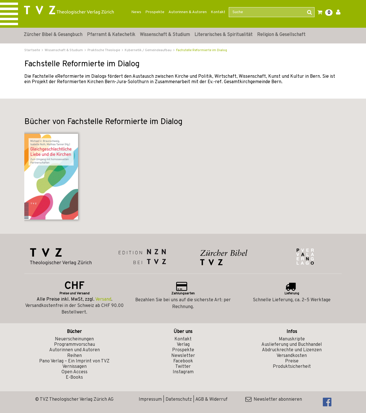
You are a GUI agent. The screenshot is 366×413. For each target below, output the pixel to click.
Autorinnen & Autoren (187, 12)
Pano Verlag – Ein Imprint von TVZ (74, 361)
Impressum (150, 399)
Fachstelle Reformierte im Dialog (201, 50)
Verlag (183, 345)
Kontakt (218, 12)
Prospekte (154, 12)
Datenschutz (179, 399)
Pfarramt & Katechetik (111, 35)
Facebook (183, 361)
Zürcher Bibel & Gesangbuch (53, 35)
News (136, 12)
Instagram (183, 372)
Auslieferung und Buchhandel (291, 345)
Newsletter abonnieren (273, 399)
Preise (292, 361)
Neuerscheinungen (74, 339)
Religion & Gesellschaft (281, 35)
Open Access (74, 372)
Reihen (74, 356)
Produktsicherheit (292, 367)
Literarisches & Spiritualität (223, 35)
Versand (103, 299)
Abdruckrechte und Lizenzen (292, 350)
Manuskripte (292, 339)
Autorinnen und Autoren (74, 350)
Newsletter (183, 356)
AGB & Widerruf (211, 399)
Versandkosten (292, 356)
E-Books (74, 377)
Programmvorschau (74, 345)
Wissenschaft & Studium (165, 35)
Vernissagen (74, 367)
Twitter (183, 367)
